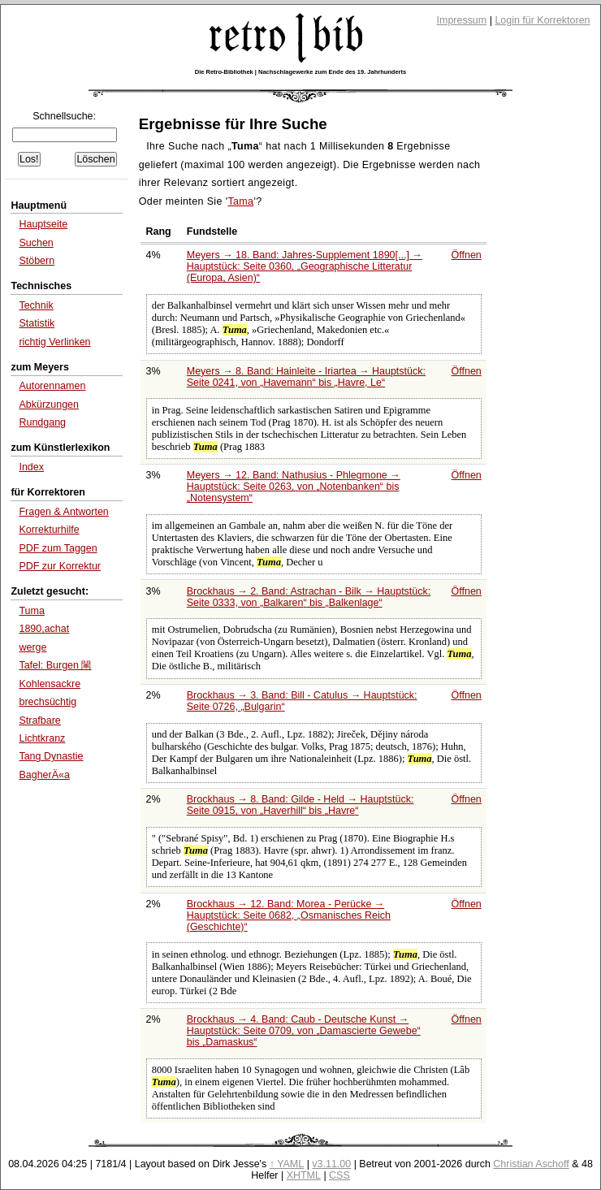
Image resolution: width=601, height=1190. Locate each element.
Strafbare (39, 720)
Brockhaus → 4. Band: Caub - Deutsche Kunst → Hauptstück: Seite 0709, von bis (304, 1031)
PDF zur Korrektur (60, 566)
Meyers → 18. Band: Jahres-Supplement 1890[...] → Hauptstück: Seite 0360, (304, 266)
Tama (240, 201)
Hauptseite (43, 224)
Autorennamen (52, 386)
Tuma (31, 611)
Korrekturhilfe (49, 529)
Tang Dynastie (51, 756)
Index (31, 467)
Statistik (36, 323)
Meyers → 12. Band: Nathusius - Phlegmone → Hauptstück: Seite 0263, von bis (293, 487)
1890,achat (44, 628)
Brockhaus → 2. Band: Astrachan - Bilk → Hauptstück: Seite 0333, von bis (308, 597)
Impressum (462, 20)
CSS (339, 1175)
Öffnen (467, 255)
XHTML (304, 1175)
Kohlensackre (49, 684)
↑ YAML (287, 1164)
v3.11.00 (331, 1164)
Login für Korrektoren (542, 20)
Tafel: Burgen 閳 (55, 665)
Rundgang (42, 422)
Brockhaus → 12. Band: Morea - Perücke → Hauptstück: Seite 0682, (289, 915)
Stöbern (36, 260)
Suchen (36, 243)
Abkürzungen (49, 404)
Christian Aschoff (531, 1164)
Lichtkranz (42, 738)
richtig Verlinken (54, 342)
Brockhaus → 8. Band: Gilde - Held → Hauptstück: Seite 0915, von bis (300, 805)
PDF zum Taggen (58, 548)
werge (32, 647)
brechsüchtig (47, 702)
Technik (36, 305)
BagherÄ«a (44, 775)
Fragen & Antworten (63, 511)
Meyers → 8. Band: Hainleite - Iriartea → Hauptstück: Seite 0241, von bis (306, 377)
